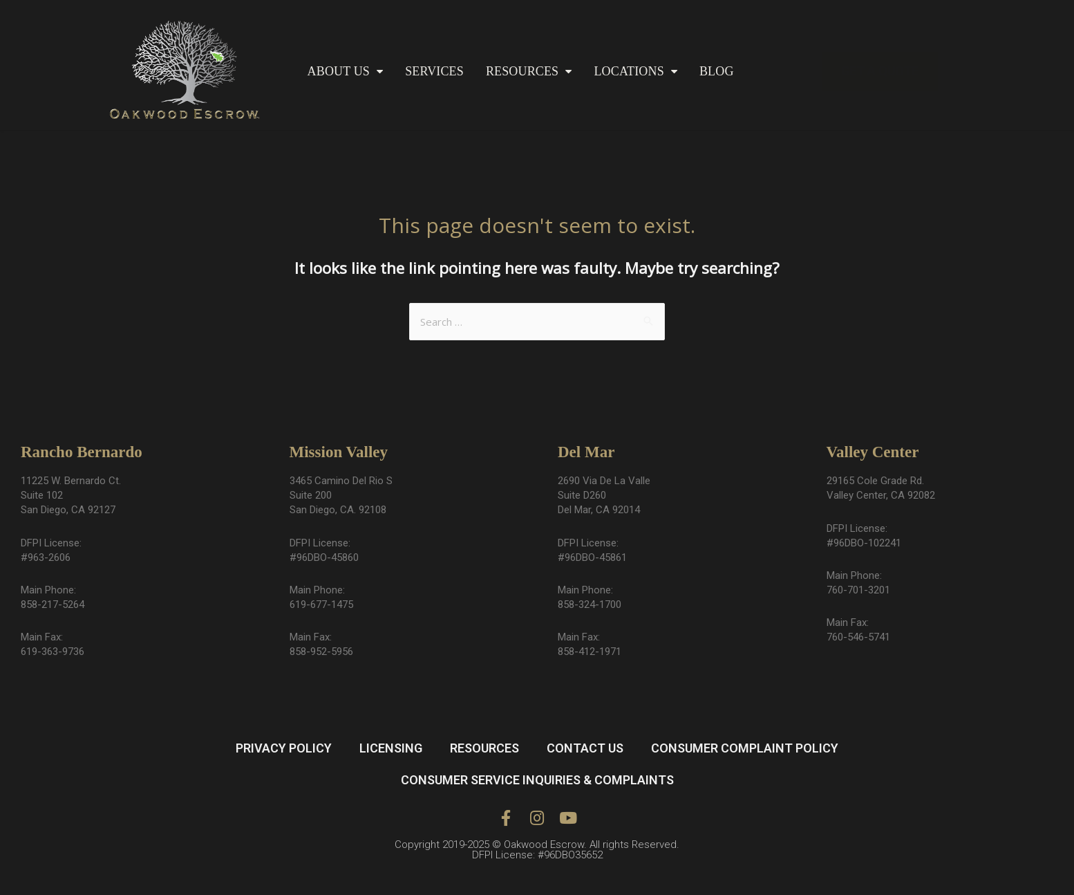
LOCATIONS (635, 71)
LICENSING (390, 748)
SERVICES (434, 71)
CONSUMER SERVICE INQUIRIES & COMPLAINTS (537, 780)
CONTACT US (585, 748)
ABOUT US (346, 71)
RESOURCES (529, 71)
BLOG (716, 71)
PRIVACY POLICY (284, 748)
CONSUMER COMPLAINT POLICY (744, 748)
